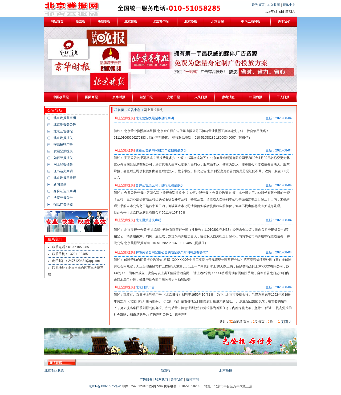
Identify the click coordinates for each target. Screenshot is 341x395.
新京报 (165, 370)
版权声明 (192, 379)
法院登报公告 (63, 198)
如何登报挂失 (63, 158)
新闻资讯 (60, 184)
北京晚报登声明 (65, 118)
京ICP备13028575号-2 (105, 386)
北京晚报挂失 (63, 138)
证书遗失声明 (63, 171)
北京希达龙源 (54, 370)
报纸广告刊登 (63, 204)
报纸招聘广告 (63, 144)
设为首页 (258, 5)
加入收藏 (274, 5)
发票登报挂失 (63, 151)
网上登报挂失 (63, 164)
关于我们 (176, 379)
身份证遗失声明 (65, 191)
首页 (121, 110)
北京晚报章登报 (65, 178)
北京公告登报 (63, 131)
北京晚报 (225, 370)
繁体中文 (289, 5)
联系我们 (161, 379)
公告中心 (134, 110)
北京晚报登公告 (65, 124)
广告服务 (146, 379)
